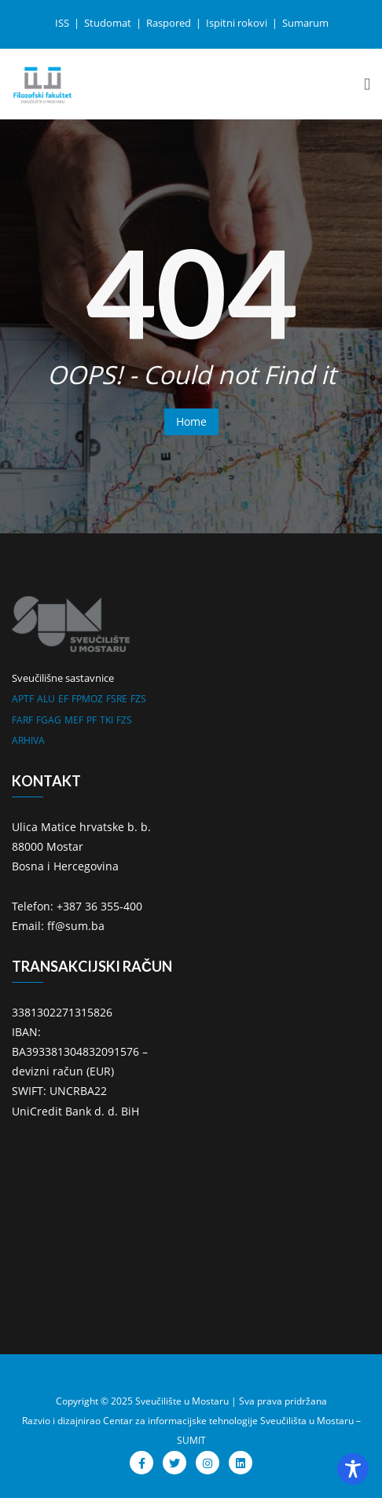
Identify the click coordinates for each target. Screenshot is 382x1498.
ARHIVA (28, 740)
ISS (63, 23)
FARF (22, 720)
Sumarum (305, 23)
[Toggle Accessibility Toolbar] (353, 1469)
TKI (106, 720)
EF (63, 698)
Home (191, 421)
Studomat (109, 23)
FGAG (48, 720)
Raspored (169, 23)
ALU (46, 698)
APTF (23, 698)
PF (91, 720)
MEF (73, 720)
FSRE (116, 698)
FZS (138, 698)
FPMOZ (87, 698)
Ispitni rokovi (238, 23)
